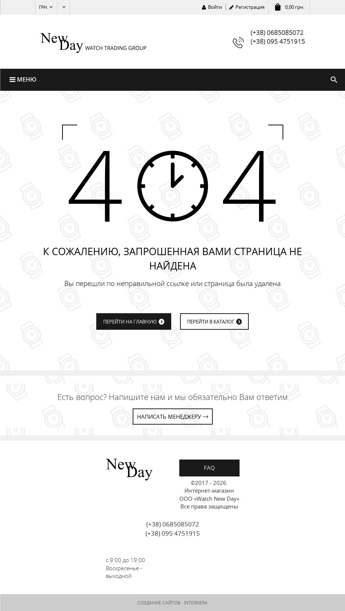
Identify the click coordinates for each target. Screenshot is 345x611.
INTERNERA (196, 603)
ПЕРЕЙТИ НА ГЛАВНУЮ (130, 321)
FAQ (209, 467)
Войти (215, 7)
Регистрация (250, 7)
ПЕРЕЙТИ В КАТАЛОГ (210, 321)
